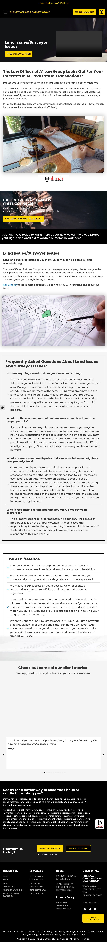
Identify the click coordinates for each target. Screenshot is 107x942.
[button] (5, 12)
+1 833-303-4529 (90, 903)
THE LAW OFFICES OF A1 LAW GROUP (92, 879)
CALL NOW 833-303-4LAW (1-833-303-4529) (27, 202)
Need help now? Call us (53, 3)
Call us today (10, 285)
